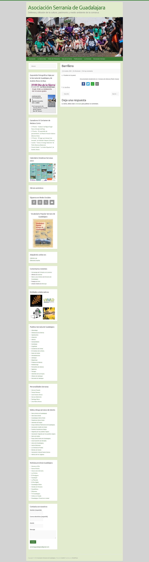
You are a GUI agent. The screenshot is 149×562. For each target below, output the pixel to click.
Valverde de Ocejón (36, 422)
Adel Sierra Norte (36, 415)
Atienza (33, 339)
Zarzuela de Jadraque (37, 378)
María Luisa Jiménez (37, 277)
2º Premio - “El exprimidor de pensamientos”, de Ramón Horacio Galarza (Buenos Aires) (43, 134)
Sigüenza (33, 369)
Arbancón (34, 337)
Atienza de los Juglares (37, 454)
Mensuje (44, 283)
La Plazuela (34, 480)
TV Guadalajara (35, 493)
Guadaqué (34, 477)
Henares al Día (35, 466)
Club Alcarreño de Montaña (38, 440)
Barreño (66, 94)
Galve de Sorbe (35, 353)
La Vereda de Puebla (37, 447)
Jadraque (33, 357)
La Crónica (34, 473)
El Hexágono (34, 475)
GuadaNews (34, 489)
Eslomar (40, 274)
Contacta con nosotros (46, 272)
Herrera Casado (35, 390)
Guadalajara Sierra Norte (38, 418)
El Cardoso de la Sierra (37, 351)
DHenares (34, 491)
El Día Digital (34, 482)
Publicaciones (78, 59)
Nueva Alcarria (35, 468)
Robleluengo (34, 364)
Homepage (34, 272)
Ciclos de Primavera (54, 59)
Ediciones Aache (35, 260)
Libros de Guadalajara (37, 443)
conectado (78, 104)
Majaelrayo (34, 360)
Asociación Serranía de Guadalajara (66, 8)
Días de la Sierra (67, 59)
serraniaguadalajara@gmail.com (39, 547)
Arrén (38, 281)
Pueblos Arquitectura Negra (38, 429)
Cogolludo (34, 346)
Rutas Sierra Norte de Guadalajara (40, 438)
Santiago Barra (35, 399)
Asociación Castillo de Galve (39, 427)
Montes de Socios (36, 450)
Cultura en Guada (36, 496)
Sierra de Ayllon (35, 436)
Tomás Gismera (35, 392)
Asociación (32, 59)
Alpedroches (34, 335)
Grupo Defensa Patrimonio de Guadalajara (43, 424)
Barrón (115, 94)
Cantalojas (34, 344)
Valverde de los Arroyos (37, 373)
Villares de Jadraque (37, 376)
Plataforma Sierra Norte (37, 420)
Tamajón (33, 371)
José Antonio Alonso (36, 394)
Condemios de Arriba (37, 348)
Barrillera (67, 87)
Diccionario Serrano (99, 59)
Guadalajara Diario (36, 484)
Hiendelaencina (35, 355)
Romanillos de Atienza (37, 367)
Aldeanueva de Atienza (37, 332)
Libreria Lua (33, 258)
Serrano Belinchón (36, 397)
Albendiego (34, 330)
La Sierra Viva (42, 59)
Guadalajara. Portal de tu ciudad (40, 498)
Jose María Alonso (36, 401)
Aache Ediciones (36, 445)
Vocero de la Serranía (37, 471)
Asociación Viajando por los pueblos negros (43, 434)
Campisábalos (35, 341)
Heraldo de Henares (36, 487)
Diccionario (78, 71)
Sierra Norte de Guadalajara (39, 413)
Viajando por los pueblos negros (40, 431)
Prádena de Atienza (36, 362)
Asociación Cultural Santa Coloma (40, 452)
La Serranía (87, 59)
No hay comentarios (88, 71)
